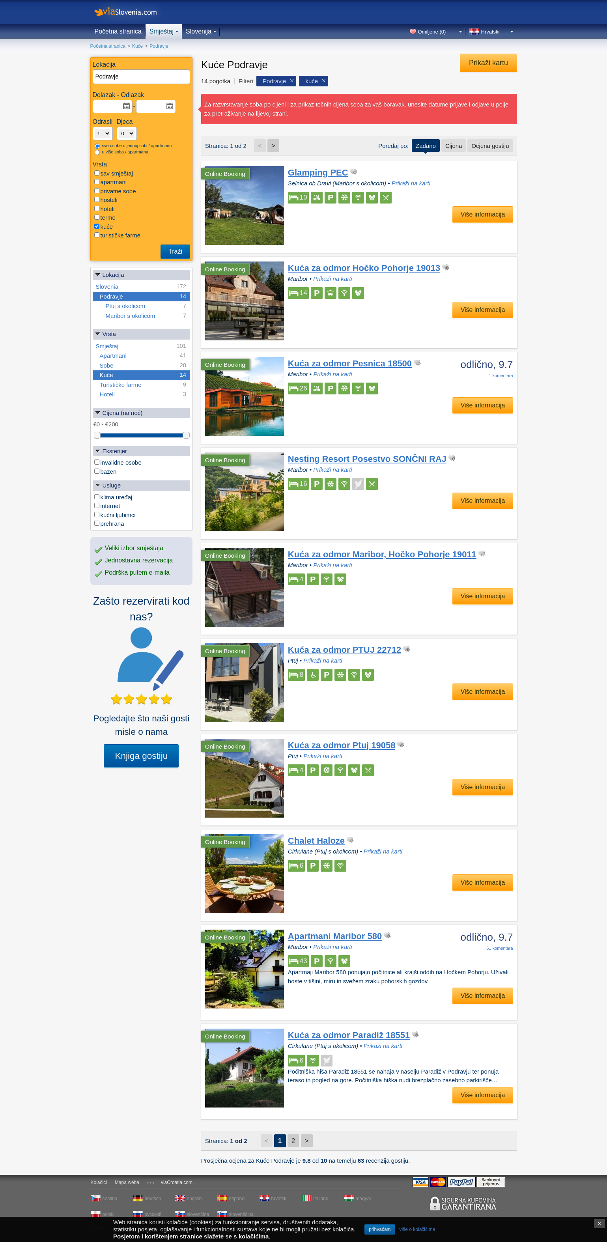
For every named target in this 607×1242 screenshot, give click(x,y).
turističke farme (117, 235)
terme (105, 217)
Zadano (426, 145)
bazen (105, 471)
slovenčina (198, 1214)
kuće (103, 226)
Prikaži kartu (488, 63)
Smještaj (161, 31)
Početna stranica (118, 31)
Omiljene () (432, 32)
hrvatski (279, 1198)
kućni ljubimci (115, 515)
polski (109, 1214)
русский (153, 1214)
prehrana (109, 523)
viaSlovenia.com (132, 12)
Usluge (108, 485)
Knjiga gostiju (141, 756)
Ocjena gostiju (490, 145)
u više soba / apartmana (121, 152)
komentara (501, 375)
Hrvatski (490, 32)
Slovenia (141, 286)
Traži (175, 251)
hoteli (104, 208)
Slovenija (198, 31)
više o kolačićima (417, 1229)
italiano (321, 1198)
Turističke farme (143, 384)
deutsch (153, 1198)
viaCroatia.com (176, 1182)
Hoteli (143, 394)
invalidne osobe (118, 462)
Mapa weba (127, 1182)
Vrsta (105, 333)
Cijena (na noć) (119, 412)
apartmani (110, 182)
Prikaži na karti (411, 183)
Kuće (143, 374)
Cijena (453, 145)
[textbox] (142, 76)
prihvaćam (379, 1229)
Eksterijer (111, 450)
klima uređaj (113, 497)
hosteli (106, 199)
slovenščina (241, 1214)
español (237, 1198)
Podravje (143, 296)
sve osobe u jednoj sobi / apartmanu (133, 146)
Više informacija (483, 214)
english (194, 1198)
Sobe (143, 365)
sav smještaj (113, 173)
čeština (110, 1198)
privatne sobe (115, 191)
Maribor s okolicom (146, 315)
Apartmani (143, 355)
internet (107, 505)
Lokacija (109, 274)
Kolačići (99, 1182)
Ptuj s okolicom (146, 305)
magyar (364, 1198)
